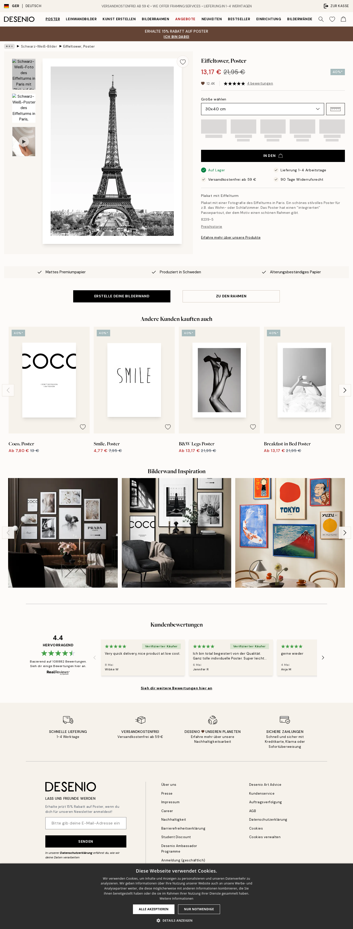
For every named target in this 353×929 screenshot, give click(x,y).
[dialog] (176, 896)
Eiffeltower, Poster (79, 46)
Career (167, 811)
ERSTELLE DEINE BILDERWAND (122, 296)
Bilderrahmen (155, 19)
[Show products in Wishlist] (332, 19)
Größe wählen (213, 99)
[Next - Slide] (345, 390)
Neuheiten (212, 19)
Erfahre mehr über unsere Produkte (231, 237)
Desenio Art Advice (265, 784)
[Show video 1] (23, 141)
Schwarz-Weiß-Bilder (39, 46)
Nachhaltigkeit (173, 819)
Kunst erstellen (119, 19)
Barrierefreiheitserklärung (183, 828)
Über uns (168, 784)
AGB (252, 811)
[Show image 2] (23, 108)
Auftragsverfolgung (265, 802)
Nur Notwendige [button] (199, 909)
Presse (167, 793)
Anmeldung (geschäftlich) (183, 860)
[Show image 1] (23, 74)
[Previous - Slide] (8, 390)
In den (273, 155)
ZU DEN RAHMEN (231, 296)
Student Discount (176, 837)
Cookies (256, 828)
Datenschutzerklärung (76, 853)
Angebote (185, 19)
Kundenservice (262, 793)
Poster (53, 19)
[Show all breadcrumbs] (9, 46)
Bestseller (239, 19)
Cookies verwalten (265, 837)
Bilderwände (299, 19)
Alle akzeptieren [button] (154, 909)
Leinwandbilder (81, 19)
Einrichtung (268, 19)
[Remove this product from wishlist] (183, 61)
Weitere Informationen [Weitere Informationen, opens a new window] (176, 898)
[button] (335, 109)
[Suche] (321, 19)
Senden (85, 841)
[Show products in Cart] (343, 19)
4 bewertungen (260, 83)
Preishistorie (211, 226)
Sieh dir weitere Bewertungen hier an (176, 688)
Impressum (170, 802)
